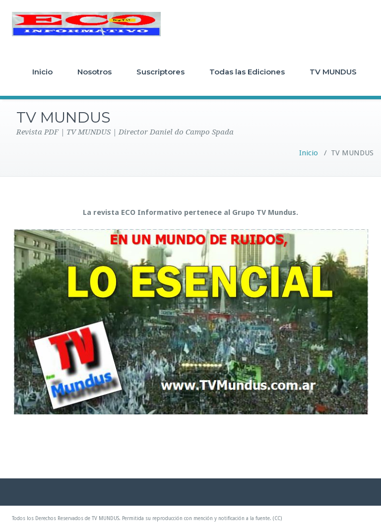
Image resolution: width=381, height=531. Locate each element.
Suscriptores (160, 71)
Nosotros (94, 71)
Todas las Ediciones (247, 71)
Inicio (42, 71)
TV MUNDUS (333, 71)
